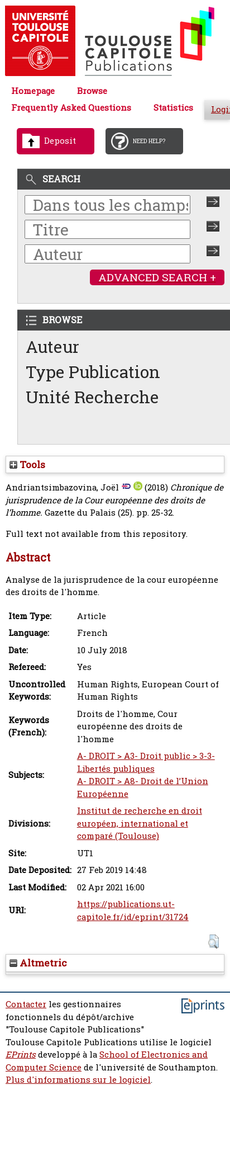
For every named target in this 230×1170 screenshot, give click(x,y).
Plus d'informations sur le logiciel (78, 1080)
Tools (27, 464)
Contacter (26, 1004)
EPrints (21, 1054)
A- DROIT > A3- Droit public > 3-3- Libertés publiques (146, 762)
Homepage (33, 91)
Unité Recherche (92, 396)
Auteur (52, 346)
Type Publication (93, 371)
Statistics (173, 108)
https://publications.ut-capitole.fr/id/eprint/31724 (133, 910)
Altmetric (38, 962)
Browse (92, 91)
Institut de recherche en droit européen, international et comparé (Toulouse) (139, 823)
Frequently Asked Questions (71, 108)
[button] (213, 942)
